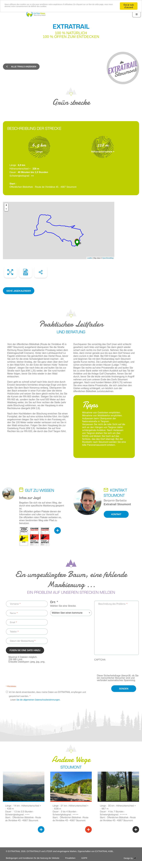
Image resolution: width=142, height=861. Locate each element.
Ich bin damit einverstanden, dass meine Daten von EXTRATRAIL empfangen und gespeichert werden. (47, 694)
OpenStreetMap (108, 258)
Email (12, 622)
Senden (123, 688)
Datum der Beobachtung (22, 640)
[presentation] (116, 668)
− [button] (6, 209)
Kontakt (116, 514)
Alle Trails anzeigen (21, 66)
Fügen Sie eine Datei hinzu (25, 650)
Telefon (13, 631)
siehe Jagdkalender (18, 290)
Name (13, 612)
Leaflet (89, 258)
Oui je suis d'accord (129, 6)
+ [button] (6, 205)
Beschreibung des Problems (112, 603)
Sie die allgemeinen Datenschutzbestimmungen (38, 700)
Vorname (14, 603)
